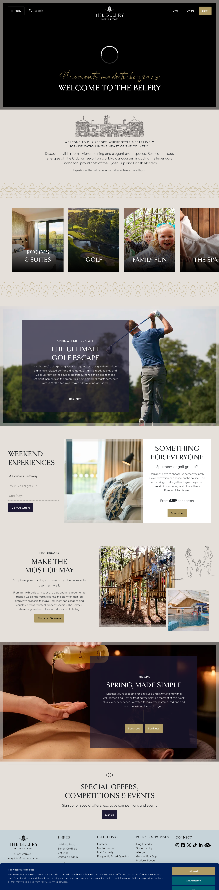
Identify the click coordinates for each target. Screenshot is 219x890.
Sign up (109, 815)
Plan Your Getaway (49, 618)
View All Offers (21, 507)
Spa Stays (134, 728)
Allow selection (193, 860)
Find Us (64, 837)
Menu (16, 10)
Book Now (75, 399)
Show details (124, 884)
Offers (190, 10)
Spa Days (153, 728)
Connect (183, 837)
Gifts (176, 10)
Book (205, 10)
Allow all (193, 851)
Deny (193, 870)
